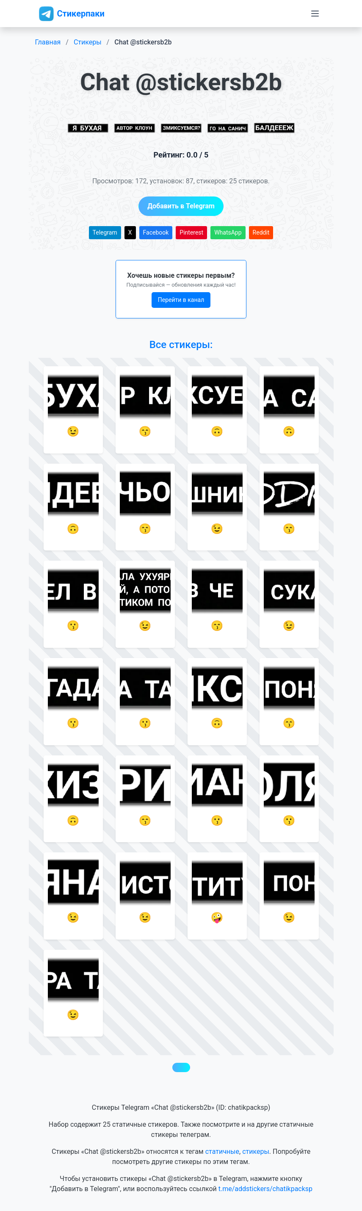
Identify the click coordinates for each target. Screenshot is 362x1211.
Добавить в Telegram (181, 206)
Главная (48, 42)
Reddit (261, 232)
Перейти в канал (181, 299)
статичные (222, 1151)
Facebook (156, 232)
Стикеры (88, 42)
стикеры (255, 1151)
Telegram (105, 232)
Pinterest (191, 232)
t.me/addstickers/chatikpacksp (265, 1189)
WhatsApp (227, 232)
